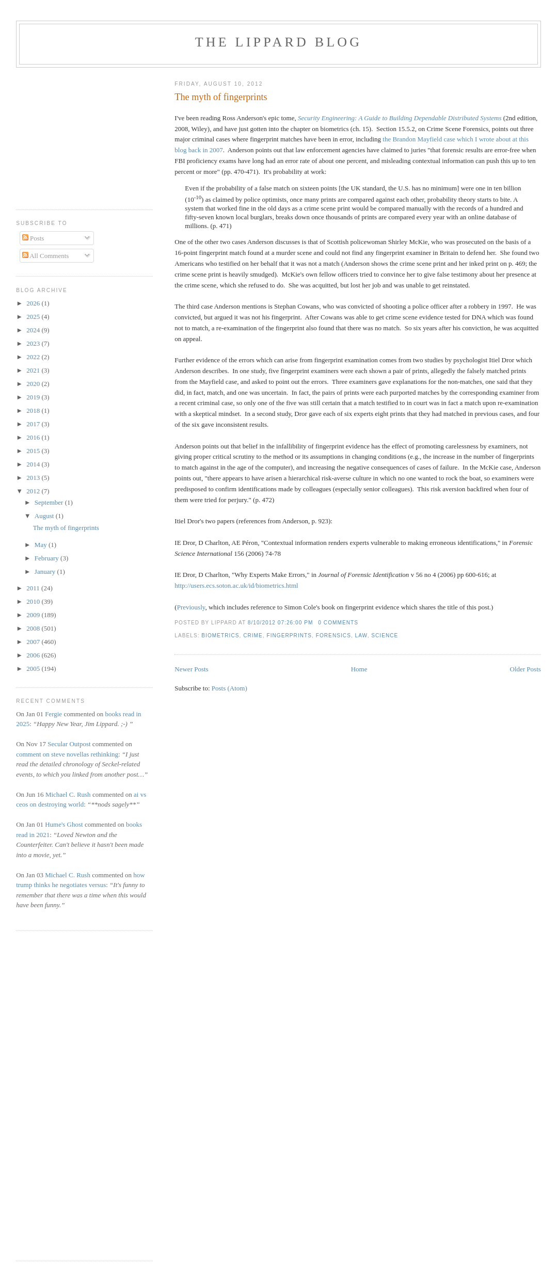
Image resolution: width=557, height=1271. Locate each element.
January (46, 571)
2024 (33, 330)
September (50, 502)
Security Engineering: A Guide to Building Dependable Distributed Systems (400, 118)
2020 (33, 384)
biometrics (220, 635)
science (384, 635)
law (361, 635)
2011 (33, 588)
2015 (33, 451)
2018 (33, 410)
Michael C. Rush (68, 794)
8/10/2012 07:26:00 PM (280, 622)
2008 (33, 628)
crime (253, 635)
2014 (33, 464)
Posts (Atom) (229, 688)
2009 (33, 615)
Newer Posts (191, 669)
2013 (33, 477)
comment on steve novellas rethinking (67, 754)
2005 (33, 668)
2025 (33, 316)
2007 (33, 642)
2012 (33, 491)
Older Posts (525, 669)
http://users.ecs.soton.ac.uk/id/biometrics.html (236, 585)
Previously (191, 607)
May (42, 545)
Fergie (53, 714)
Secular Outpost (68, 744)
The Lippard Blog (278, 42)
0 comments (338, 622)
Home (359, 669)
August (45, 516)
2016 (33, 437)
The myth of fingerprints (220, 97)
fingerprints (289, 635)
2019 (33, 397)
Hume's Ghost (64, 824)
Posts (33, 238)
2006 (33, 655)
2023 (33, 343)
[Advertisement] (47, 135)
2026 (33, 303)
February (47, 558)
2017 (33, 424)
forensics (333, 635)
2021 (33, 370)
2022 (33, 357)
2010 (33, 601)
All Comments (45, 256)
